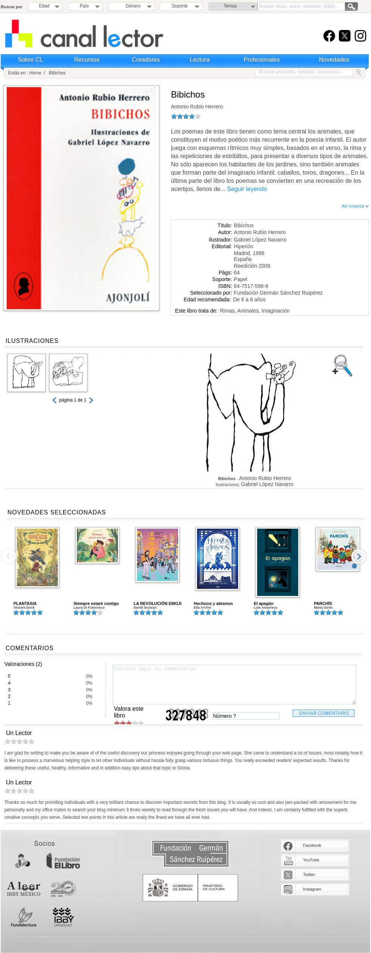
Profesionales (262, 59)
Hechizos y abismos (213, 603)
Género (132, 6)
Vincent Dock (24, 607)
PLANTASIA (25, 603)
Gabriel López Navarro (260, 240)
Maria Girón (323, 607)
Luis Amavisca (265, 607)
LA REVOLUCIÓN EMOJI (157, 603)
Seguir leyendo (247, 189)
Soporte (180, 6)
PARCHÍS (323, 603)
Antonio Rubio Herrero (197, 107)
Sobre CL (30, 59)
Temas (230, 6)
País (84, 6)
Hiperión (243, 246)
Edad (44, 6)
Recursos (87, 59)
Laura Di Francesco (89, 607)
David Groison (145, 607)
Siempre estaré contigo (96, 603)
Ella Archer (202, 607)
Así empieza (355, 206)
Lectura (199, 59)
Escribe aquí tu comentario (234, 684)
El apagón (264, 603)
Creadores (146, 59)
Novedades (334, 59)
